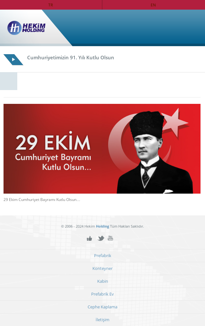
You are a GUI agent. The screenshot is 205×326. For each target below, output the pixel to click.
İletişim (102, 320)
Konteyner (102, 268)
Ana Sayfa (187, 28)
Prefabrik (102, 255)
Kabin (102, 281)
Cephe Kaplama (102, 307)
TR (50, 4)
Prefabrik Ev (102, 294)
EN (153, 4)
